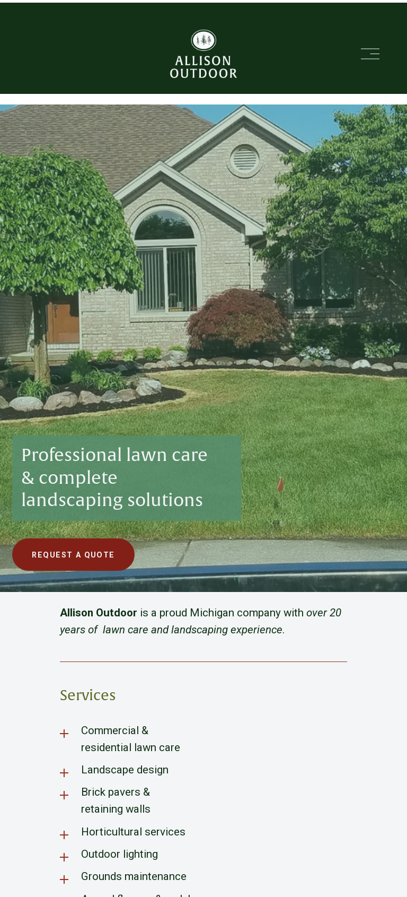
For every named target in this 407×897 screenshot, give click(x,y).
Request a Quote (73, 555)
